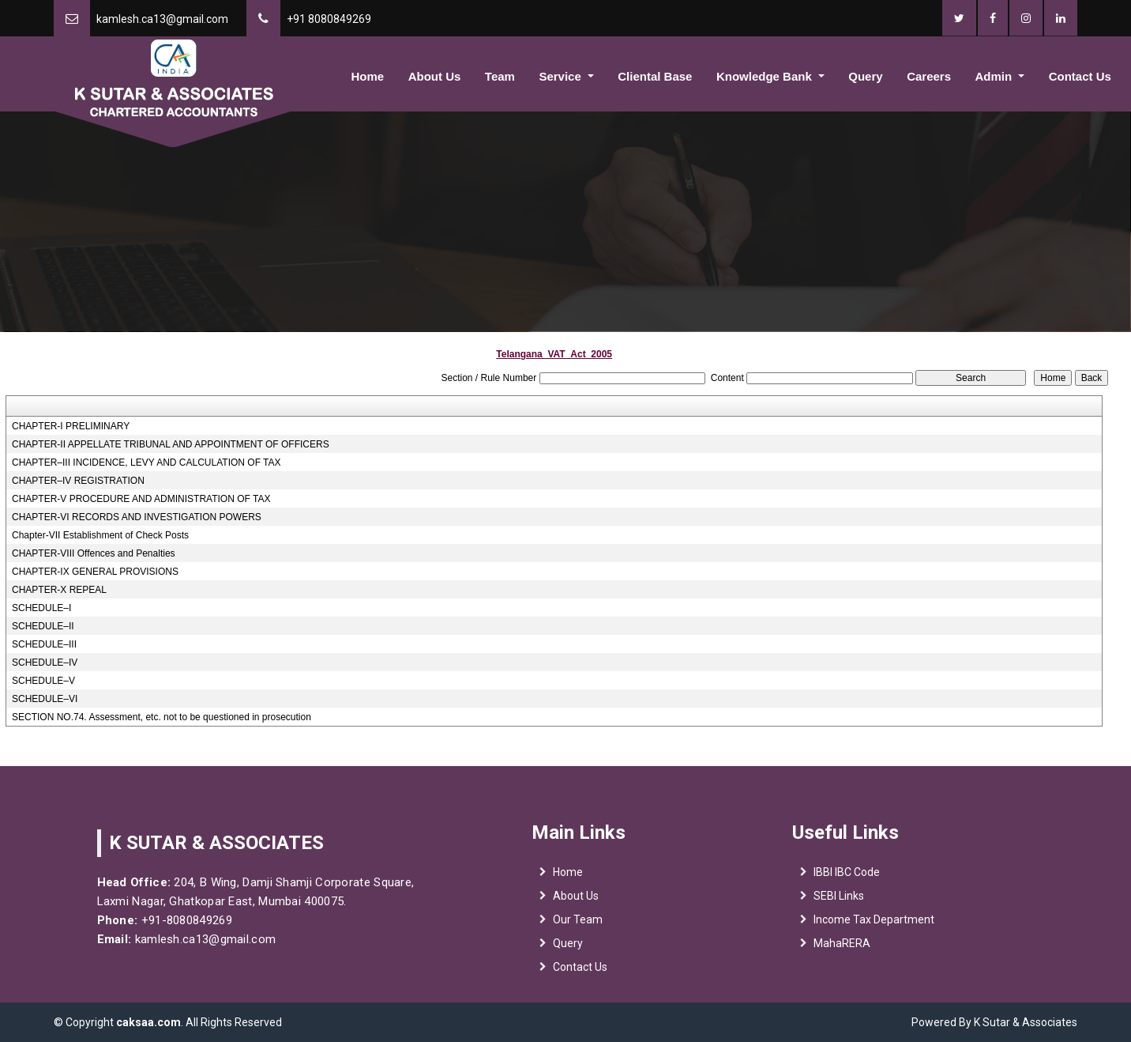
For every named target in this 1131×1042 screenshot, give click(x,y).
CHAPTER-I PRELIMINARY (71, 426)
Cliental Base (655, 76)
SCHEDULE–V (43, 680)
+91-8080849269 (179, 920)
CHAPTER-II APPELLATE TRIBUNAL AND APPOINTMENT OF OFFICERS (170, 444)
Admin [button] (995, 76)
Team (500, 76)
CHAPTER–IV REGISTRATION (78, 480)
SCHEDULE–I (41, 607)
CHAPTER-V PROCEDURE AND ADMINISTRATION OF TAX (141, 498)
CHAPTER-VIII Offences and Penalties (93, 553)
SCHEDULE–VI (44, 698)
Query (865, 76)
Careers (929, 76)
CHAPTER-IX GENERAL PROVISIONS (95, 571)
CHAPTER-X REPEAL (59, 589)
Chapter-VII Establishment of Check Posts (100, 535)
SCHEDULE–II (43, 626)
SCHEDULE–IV (44, 662)
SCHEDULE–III (44, 644)
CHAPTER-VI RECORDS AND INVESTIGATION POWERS (136, 517)
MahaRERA (841, 948)
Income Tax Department (873, 925)
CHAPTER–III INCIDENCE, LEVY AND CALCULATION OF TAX (146, 462)
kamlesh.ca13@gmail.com (162, 19)
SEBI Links (838, 901)
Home (368, 76)
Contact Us (1080, 76)
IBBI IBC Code (846, 877)
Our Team (578, 925)
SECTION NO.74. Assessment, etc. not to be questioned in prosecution (161, 717)
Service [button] (561, 76)
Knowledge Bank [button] (765, 76)
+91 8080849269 (329, 19)
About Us (434, 76)
